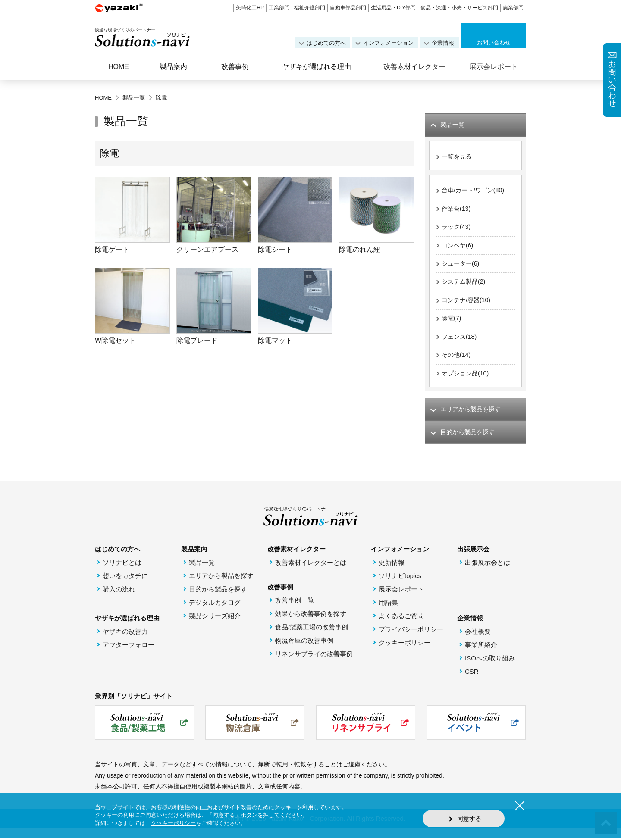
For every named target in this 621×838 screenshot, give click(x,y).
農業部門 (513, 8)
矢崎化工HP (250, 8)
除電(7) (452, 324)
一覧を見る (458, 157)
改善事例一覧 (294, 610)
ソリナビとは (122, 572)
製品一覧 (202, 572)
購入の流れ (119, 599)
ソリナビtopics (400, 586)
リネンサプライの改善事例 (314, 664)
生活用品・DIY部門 (393, 8)
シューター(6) (462, 268)
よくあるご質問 (401, 626)
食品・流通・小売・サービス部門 (459, 8)
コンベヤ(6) (458, 249)
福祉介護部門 (309, 8)
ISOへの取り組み (490, 668)
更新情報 (392, 572)
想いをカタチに (125, 586)
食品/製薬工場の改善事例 (311, 637)
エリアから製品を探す (221, 586)
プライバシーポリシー (411, 639)
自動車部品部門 (348, 8)
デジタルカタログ (215, 612)
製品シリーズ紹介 (215, 626)
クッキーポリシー (404, 653)
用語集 (388, 612)
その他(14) (457, 362)
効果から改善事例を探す (310, 624)
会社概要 (478, 641)
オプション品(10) (467, 381)
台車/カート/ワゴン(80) (475, 192)
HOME (118, 66)
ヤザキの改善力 (125, 641)
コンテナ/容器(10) (468, 306)
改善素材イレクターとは (310, 572)
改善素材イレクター (414, 66)
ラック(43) (457, 230)
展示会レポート (494, 66)
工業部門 (279, 8)
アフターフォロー (128, 655)
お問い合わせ (494, 42)
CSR (472, 681)
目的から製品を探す (218, 599)
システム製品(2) (465, 287)
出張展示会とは (487, 572)
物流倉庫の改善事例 (304, 650)
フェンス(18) (460, 343)
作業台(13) (457, 211)
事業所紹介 (481, 655)
